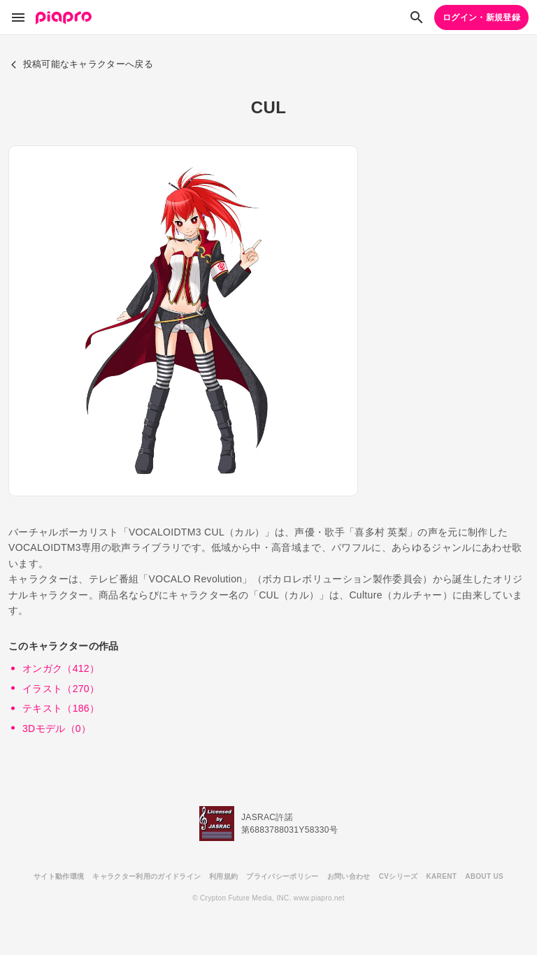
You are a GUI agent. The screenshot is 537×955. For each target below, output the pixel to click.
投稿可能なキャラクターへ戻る (81, 64)
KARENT (442, 876)
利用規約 (223, 876)
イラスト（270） (60, 688)
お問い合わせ (349, 876)
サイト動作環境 (59, 876)
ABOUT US (484, 876)
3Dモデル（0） (56, 728)
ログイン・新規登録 (481, 17)
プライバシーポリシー (282, 876)
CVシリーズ (398, 876)
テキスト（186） (60, 708)
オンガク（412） (60, 668)
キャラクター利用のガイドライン (146, 876)
